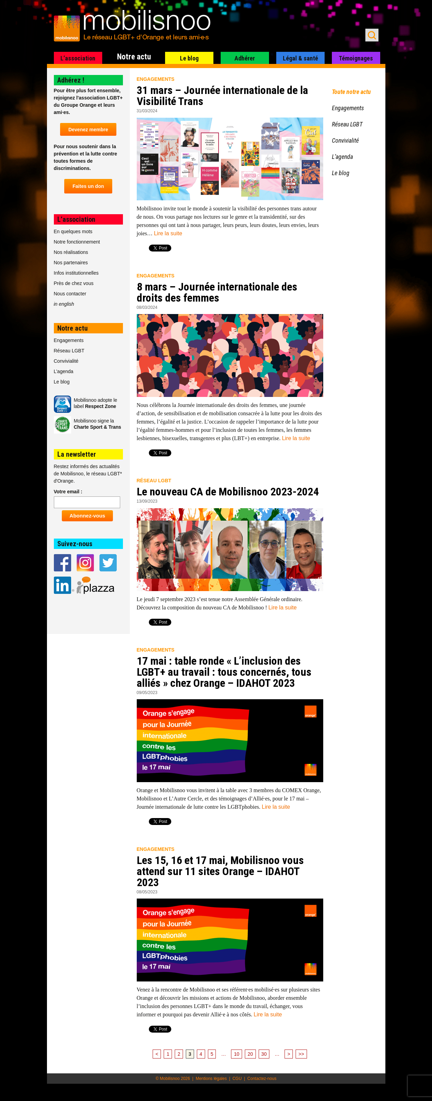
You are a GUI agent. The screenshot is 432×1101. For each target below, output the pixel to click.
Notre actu (134, 56)
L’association (77, 58)
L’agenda (64, 371)
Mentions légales (211, 1078)
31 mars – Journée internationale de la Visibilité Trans (222, 96)
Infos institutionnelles (76, 273)
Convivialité (66, 361)
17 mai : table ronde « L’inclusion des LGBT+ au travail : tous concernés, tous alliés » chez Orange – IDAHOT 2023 (224, 672)
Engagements (156, 79)
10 (236, 1054)
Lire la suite (168, 233)
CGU (237, 1078)
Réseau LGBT (154, 480)
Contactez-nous (261, 1078)
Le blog (189, 58)
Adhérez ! (70, 80)
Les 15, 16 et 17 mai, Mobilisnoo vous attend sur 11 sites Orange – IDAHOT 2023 (220, 871)
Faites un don (88, 186)
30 (264, 1054)
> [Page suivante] (288, 1054)
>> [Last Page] (301, 1054)
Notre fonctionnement (77, 242)
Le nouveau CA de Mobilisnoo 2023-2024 (228, 491)
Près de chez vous (74, 283)
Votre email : (68, 491)
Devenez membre (88, 129)
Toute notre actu (351, 91)
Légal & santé (300, 58)
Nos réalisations (71, 252)
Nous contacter (70, 293)
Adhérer (244, 58)
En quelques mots (73, 231)
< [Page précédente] (156, 1054)
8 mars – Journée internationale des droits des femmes (217, 292)
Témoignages (356, 58)
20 (250, 1054)
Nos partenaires (71, 262)
